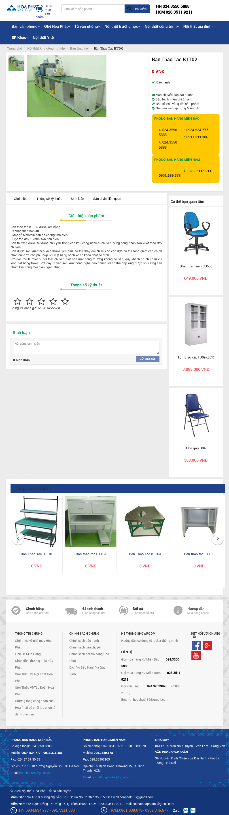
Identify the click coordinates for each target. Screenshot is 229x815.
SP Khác (20, 38)
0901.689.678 (170, 175)
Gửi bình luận (147, 358)
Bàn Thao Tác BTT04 (145, 554)
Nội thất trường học (122, 26)
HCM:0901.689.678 (125, 810)
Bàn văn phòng (26, 26)
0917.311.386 (197, 137)
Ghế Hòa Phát (57, 26)
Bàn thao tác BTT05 (199, 554)
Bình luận (77, 198)
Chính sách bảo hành (84, 640)
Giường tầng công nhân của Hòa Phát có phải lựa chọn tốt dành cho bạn (36, 707)
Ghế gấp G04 (196, 448)
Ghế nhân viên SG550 (196, 266)
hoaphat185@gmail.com (150, 699)
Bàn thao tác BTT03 (91, 554)
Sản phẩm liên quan (107, 198)
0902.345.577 (156, 810)
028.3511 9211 (199, 171)
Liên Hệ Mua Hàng (28, 654)
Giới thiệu (21, 198)
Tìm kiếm (136, 8)
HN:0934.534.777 (34, 810)
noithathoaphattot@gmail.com (112, 777)
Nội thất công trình (162, 26)
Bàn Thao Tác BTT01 (37, 554)
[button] (34, 86)
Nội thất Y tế (43, 38)
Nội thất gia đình (198, 26)
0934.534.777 (197, 130)
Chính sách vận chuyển (85, 647)
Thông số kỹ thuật (49, 198)
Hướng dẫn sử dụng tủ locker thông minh (149, 640)
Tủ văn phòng (87, 26)
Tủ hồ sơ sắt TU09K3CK (196, 357)
